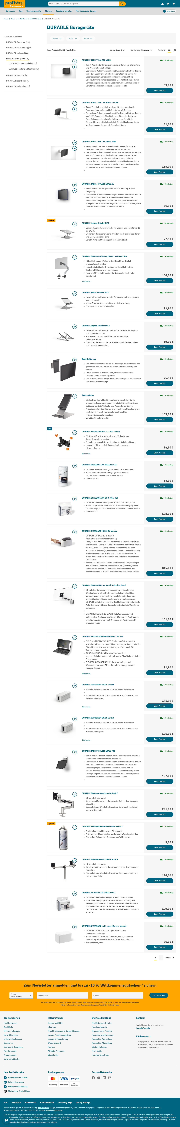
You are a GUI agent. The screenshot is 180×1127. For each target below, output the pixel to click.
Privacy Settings (83, 1102)
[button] (112, 1019)
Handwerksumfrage (100, 1055)
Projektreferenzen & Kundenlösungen (64, 1031)
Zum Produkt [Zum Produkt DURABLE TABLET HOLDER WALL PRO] (159, 781)
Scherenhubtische (11, 1059)
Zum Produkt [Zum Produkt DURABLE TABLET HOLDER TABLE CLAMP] (159, 129)
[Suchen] (122, 3)
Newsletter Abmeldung (102, 1043)
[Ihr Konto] (162, 4)
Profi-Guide (97, 1051)
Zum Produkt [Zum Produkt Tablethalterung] (159, 383)
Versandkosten (43, 1108)
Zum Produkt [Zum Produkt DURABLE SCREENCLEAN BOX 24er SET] (159, 486)
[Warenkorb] (173, 4)
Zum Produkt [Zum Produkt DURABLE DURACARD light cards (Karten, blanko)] (159, 947)
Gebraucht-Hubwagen (13, 1047)
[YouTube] (98, 1078)
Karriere (51, 1047)
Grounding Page (65, 1102)
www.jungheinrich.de (54, 1110)
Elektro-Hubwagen (12, 1031)
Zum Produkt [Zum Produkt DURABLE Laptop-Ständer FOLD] (159, 347)
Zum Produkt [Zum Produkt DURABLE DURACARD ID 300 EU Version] (159, 573)
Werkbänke (8, 1027)
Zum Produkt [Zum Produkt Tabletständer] (159, 419)
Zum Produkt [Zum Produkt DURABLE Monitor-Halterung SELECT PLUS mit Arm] (159, 280)
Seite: (112, 50)
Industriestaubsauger (13, 1039)
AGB (6, 1102)
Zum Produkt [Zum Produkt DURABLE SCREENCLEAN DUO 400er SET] (159, 519)
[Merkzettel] (168, 4)
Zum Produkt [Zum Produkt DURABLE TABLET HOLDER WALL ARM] (159, 172)
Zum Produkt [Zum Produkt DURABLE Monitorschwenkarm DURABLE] (159, 814)
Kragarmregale (10, 1055)
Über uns (52, 1027)
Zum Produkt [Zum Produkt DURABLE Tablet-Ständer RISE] (159, 314)
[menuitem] (162, 4)
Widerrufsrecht (54, 1043)
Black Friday (53, 1055)
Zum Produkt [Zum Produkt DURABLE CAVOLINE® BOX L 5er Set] (159, 706)
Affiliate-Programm (56, 1051)
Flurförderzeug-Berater (102, 1023)
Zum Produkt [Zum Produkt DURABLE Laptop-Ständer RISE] (159, 244)
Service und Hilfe (55, 1023)
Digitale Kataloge (99, 1047)
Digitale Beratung (101, 1017)
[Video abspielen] (74, 67)
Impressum (16, 1102)
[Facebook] (93, 1078)
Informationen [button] (55, 1017)
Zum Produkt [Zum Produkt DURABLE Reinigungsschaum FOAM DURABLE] (159, 847)
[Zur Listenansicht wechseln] (169, 50)
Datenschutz (30, 1102)
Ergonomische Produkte (102, 1031)
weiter (168, 958)
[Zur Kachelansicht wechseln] (174, 50)
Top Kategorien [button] (12, 1017)
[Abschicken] (158, 995)
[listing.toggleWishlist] (74, 61)
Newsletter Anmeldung (102, 1039)
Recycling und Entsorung (102, 1035)
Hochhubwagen (10, 1023)
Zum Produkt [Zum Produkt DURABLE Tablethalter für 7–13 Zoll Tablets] (159, 453)
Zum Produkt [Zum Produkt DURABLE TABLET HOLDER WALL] (159, 90)
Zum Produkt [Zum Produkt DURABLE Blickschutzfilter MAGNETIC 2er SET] (159, 673)
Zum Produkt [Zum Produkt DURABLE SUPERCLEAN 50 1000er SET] (159, 914)
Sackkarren (9, 1043)
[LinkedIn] (104, 1078)
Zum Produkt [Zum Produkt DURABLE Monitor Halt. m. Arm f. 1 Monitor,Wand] (159, 624)
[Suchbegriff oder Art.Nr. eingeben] (83, 3)
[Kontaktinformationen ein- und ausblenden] (6, 1121)
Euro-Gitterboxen (11, 1035)
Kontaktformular (143, 1028)
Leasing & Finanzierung (58, 1039)
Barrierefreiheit (47, 1102)
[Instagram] (109, 1078)
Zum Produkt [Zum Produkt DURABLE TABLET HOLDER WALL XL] (159, 211)
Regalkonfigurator (100, 1027)
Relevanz (147, 50)
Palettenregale (10, 1051)
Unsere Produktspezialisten (59, 1035)
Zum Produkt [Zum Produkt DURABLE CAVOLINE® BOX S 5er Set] (159, 739)
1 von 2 (120, 50)
